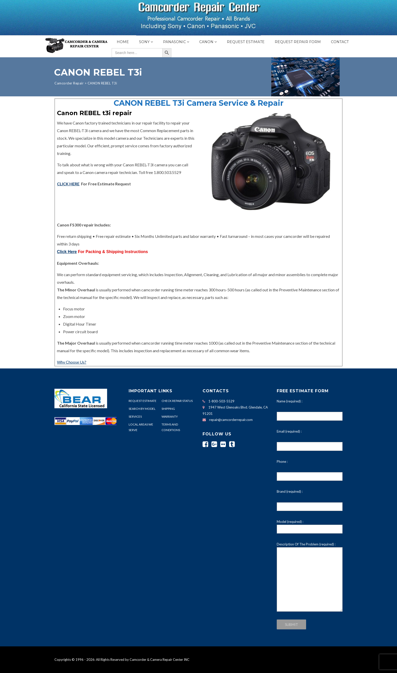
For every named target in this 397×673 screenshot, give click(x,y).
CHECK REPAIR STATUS (177, 401)
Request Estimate (246, 42)
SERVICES (135, 416)
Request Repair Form (298, 42)
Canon (206, 42)
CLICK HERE (68, 183)
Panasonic (174, 42)
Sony (144, 42)
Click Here (67, 252)
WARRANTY (170, 416)
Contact (340, 42)
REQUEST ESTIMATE (142, 401)
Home (123, 42)
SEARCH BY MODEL (142, 409)
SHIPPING (168, 409)
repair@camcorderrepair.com (231, 420)
